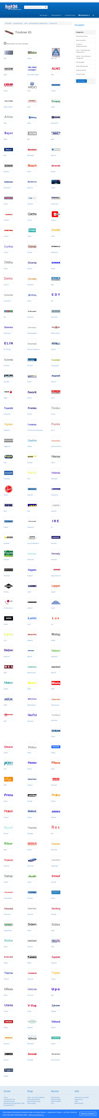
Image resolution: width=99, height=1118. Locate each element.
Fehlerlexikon (55, 1097)
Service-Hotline (56, 1101)
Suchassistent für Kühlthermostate (9, 1100)
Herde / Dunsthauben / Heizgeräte (83, 57)
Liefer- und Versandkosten (36, 1097)
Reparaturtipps (56, 1099)
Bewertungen (79, 1103)
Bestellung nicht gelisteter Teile (14, 1103)
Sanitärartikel (80, 74)
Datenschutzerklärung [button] (36, 1115)
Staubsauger (80, 62)
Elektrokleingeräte (82, 66)
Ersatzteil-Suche (70, 15)
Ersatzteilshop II (9, 1105)
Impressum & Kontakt (82, 1097)
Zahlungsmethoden (33, 1099)
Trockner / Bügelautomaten (81, 45)
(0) (84, 15)
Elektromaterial (81, 70)
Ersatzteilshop (18, 23)
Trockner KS (53, 23)
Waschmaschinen (82, 36)
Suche (6, 1097)
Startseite (8, 23)
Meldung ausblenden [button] (88, 1114)
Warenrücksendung (33, 1101)
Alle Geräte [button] (44, 15)
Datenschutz (79, 1099)
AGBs (76, 1101)
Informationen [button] (56, 15)
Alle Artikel (81, 81)
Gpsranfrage (31, 1103)
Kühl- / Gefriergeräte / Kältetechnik (35, 23)
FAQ (52, 1103)
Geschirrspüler (81, 40)
